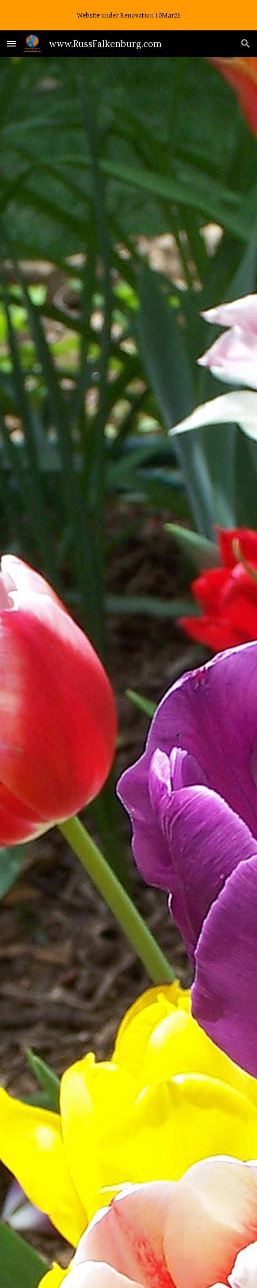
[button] (11, 43)
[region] (128, 15)
